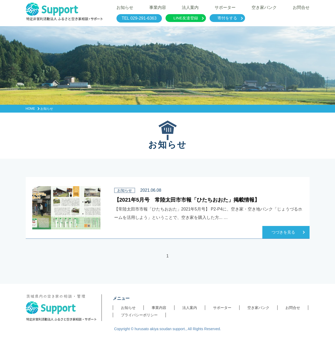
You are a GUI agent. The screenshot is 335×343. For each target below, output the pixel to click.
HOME (30, 108)
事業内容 (159, 308)
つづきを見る (283, 232)
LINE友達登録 (185, 18)
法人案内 (189, 308)
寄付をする (227, 18)
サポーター (222, 308)
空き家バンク (258, 308)
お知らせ (128, 308)
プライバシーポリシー (139, 315)
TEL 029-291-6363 (139, 18)
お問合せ (292, 308)
